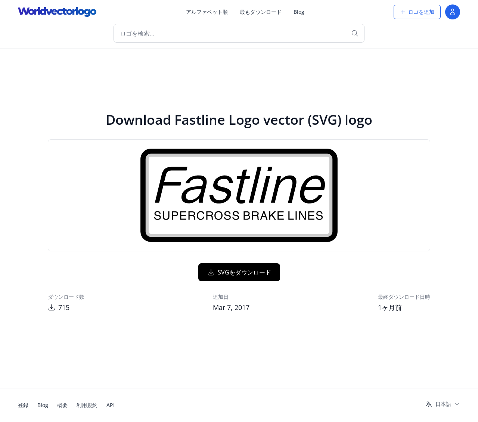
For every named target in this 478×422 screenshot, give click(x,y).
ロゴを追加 (417, 11)
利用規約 (87, 405)
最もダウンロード (261, 11)
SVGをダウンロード (239, 272)
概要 (62, 405)
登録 (23, 405)
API (110, 405)
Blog (299, 11)
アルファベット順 (207, 11)
